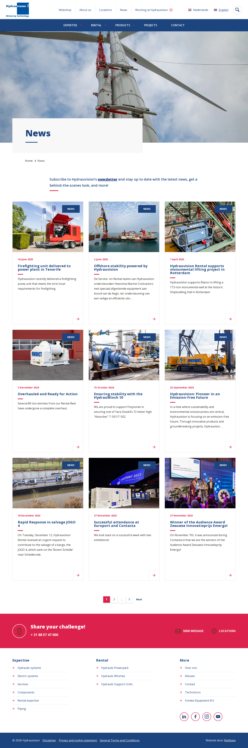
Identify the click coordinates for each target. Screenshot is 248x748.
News (123, 10)
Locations (105, 10)
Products (122, 25)
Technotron (193, 692)
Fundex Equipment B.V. (200, 700)
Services (23, 684)
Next (139, 599)
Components (26, 692)
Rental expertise (28, 700)
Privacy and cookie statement (78, 740)
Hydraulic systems (29, 668)
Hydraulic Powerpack (115, 668)
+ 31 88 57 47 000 (44, 634)
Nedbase (230, 740)
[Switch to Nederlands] (198, 9)
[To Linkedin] (184, 716)
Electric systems (28, 676)
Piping (22, 709)
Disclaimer (49, 740)
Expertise (70, 25)
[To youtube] (218, 716)
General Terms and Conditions (120, 740)
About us (85, 10)
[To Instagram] (206, 716)
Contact (178, 25)
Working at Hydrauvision (151, 10)
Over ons (191, 668)
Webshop (65, 10)
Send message (193, 631)
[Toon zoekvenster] (237, 10)
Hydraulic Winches (113, 676)
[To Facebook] (195, 716)
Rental (96, 25)
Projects (150, 25)
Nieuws (190, 676)
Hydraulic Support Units (117, 684)
